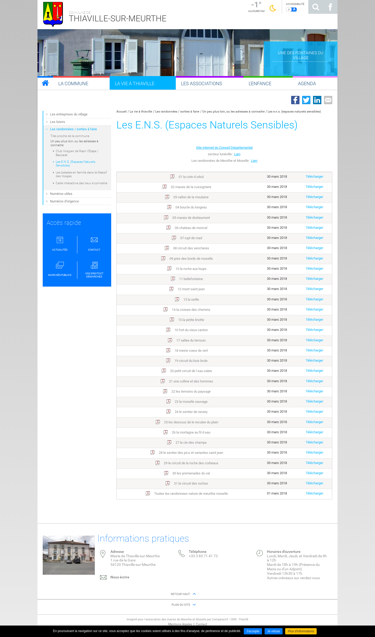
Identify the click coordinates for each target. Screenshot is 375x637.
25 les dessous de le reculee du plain (191, 422)
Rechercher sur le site (315, 7)
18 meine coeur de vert (191, 350)
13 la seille (191, 299)
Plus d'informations (301, 631)
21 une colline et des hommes (191, 381)
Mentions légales (180, 624)
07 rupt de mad (191, 238)
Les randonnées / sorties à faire (177, 111)
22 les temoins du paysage (191, 391)
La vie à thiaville (141, 111)
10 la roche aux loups (191, 269)
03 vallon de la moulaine (191, 197)
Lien (237, 154)
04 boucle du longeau (191, 207)
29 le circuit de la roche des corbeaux (191, 463)
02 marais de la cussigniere (191, 187)
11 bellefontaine (191, 279)
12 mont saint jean (191, 289)
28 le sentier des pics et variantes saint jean (191, 453)
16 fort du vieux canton (191, 330)
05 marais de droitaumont (191, 218)
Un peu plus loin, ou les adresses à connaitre (233, 111)
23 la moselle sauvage (191, 402)
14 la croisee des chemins (191, 310)
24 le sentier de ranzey (191, 412)
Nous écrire (119, 577)
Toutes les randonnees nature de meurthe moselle (191, 494)
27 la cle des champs (191, 442)
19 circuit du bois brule (191, 361)
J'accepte (252, 631)
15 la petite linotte (191, 320)
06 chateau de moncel (191, 228)
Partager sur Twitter (306, 100)
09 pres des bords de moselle (191, 259)
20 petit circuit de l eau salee (191, 371)
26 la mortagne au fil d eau (191, 432)
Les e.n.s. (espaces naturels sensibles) (294, 111)
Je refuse (273, 631)
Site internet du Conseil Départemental (224, 148)
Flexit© (243, 619)
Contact (201, 624)
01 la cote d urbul (191, 177)
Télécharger (314, 176)
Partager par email (328, 100)
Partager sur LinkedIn (317, 100)
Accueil (121, 111)
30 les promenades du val (191, 473)
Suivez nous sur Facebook (330, 7)
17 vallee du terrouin (191, 340)
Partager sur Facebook (295, 100)
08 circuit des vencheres (191, 248)
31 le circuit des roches (191, 483)
